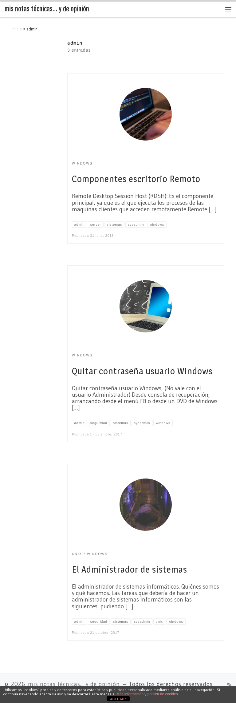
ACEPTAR (118, 699)
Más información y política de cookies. (147, 694)
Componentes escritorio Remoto (136, 178)
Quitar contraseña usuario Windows (142, 371)
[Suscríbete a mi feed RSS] (229, 685)
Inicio (17, 29)
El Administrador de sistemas (129, 569)
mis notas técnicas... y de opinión (74, 684)
